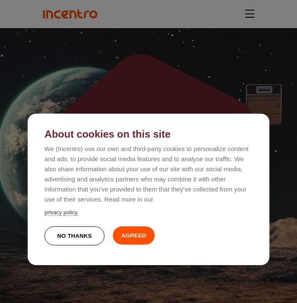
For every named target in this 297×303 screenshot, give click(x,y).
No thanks (74, 236)
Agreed (134, 235)
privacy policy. (62, 212)
